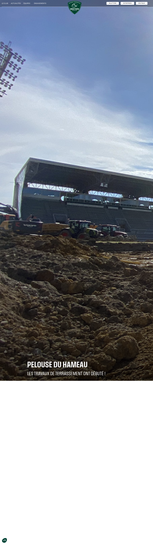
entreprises (127, 3)
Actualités (16, 3)
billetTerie (112, 3)
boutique (141, 3)
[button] (5, 3)
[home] (74, 7)
